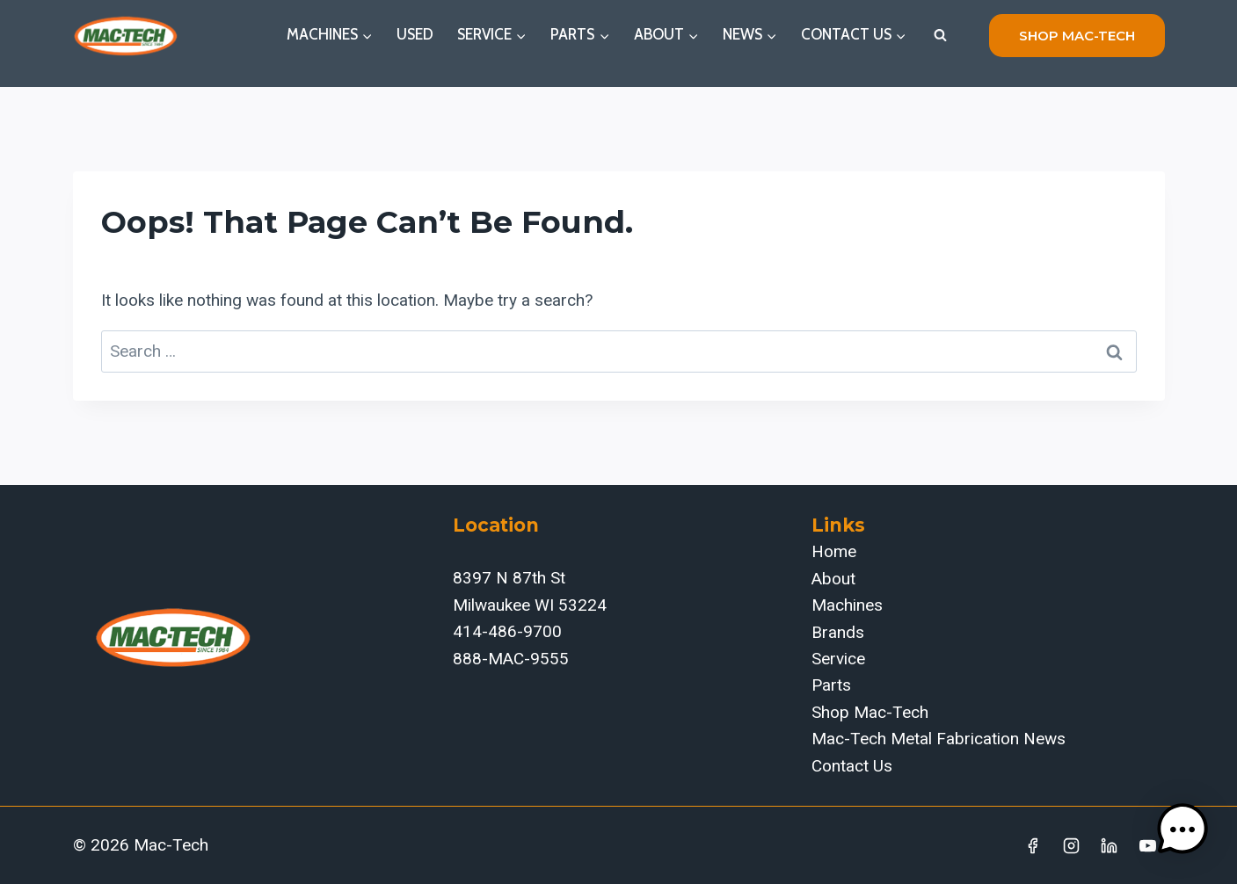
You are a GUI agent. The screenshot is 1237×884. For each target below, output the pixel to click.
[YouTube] (1148, 845)
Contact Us (851, 766)
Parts (831, 685)
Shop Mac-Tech (869, 712)
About (833, 579)
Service (838, 659)
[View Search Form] (941, 35)
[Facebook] (1032, 845)
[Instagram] (1071, 845)
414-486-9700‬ (507, 631)
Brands (837, 632)
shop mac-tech (1077, 35)
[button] (1182, 829)
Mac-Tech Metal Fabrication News (938, 738)
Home (833, 551)
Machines (847, 605)
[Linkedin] (1109, 845)
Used (415, 34)
